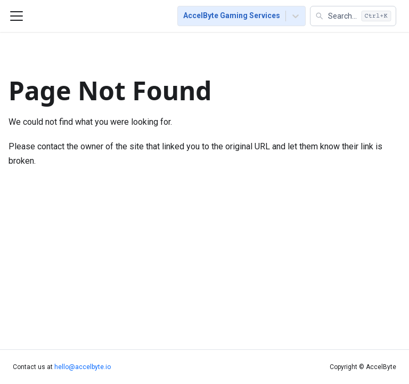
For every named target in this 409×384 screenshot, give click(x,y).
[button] (353, 16)
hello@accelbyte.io (82, 367)
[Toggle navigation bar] (16, 16)
